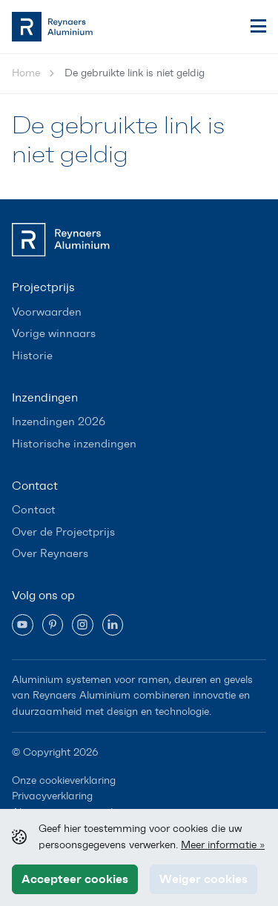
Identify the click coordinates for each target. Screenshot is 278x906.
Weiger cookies (203, 878)
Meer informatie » (223, 844)
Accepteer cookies (74, 878)
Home (26, 73)
